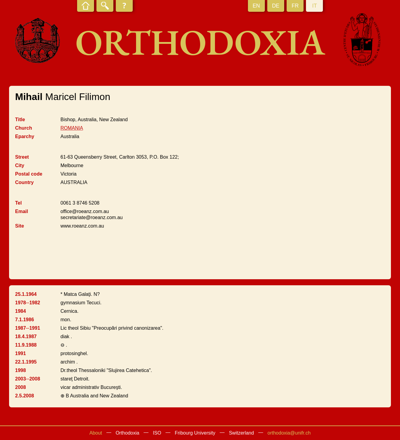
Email (21, 211)
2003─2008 (27, 378)
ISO (157, 432)
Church (23, 128)
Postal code (28, 173)
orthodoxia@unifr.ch (289, 432)
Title (20, 119)
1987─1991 (27, 328)
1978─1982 (27, 302)
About (95, 432)
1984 (20, 311)
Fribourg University (195, 432)
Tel (18, 202)
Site (19, 225)
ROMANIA (71, 128)
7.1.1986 (24, 319)
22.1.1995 (26, 361)
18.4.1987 (26, 336)
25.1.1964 (26, 294)
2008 (20, 387)
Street (22, 157)
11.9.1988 (26, 345)
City (19, 165)
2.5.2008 (24, 395)
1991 (20, 353)
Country (24, 182)
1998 (20, 370)
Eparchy (24, 136)
